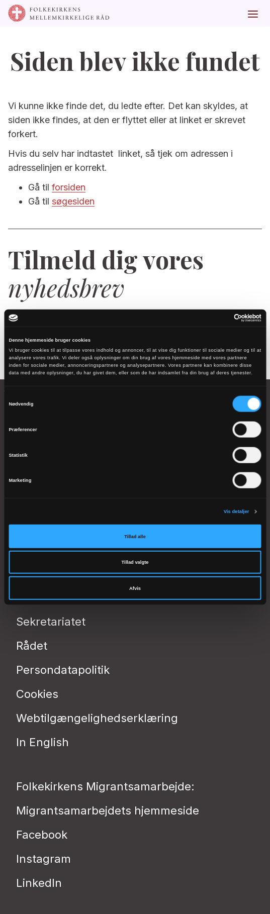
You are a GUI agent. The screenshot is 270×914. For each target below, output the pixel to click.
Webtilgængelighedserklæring (97, 718)
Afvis (135, 587)
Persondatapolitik (63, 670)
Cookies (37, 694)
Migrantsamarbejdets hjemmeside (107, 810)
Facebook (41, 835)
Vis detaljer (236, 511)
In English (42, 742)
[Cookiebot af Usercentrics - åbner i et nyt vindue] (217, 318)
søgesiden (73, 201)
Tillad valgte (135, 562)
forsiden (68, 187)
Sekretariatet (50, 622)
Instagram (43, 859)
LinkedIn (39, 883)
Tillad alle (134, 536)
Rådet (31, 646)
